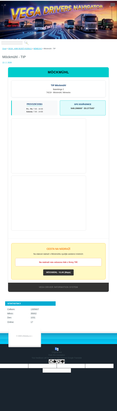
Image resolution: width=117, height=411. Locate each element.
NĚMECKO (37, 49)
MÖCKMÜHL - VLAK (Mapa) (58, 272)
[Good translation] (53, 361)
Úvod (4, 49)
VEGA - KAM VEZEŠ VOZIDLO (20, 49)
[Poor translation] (61, 361)
